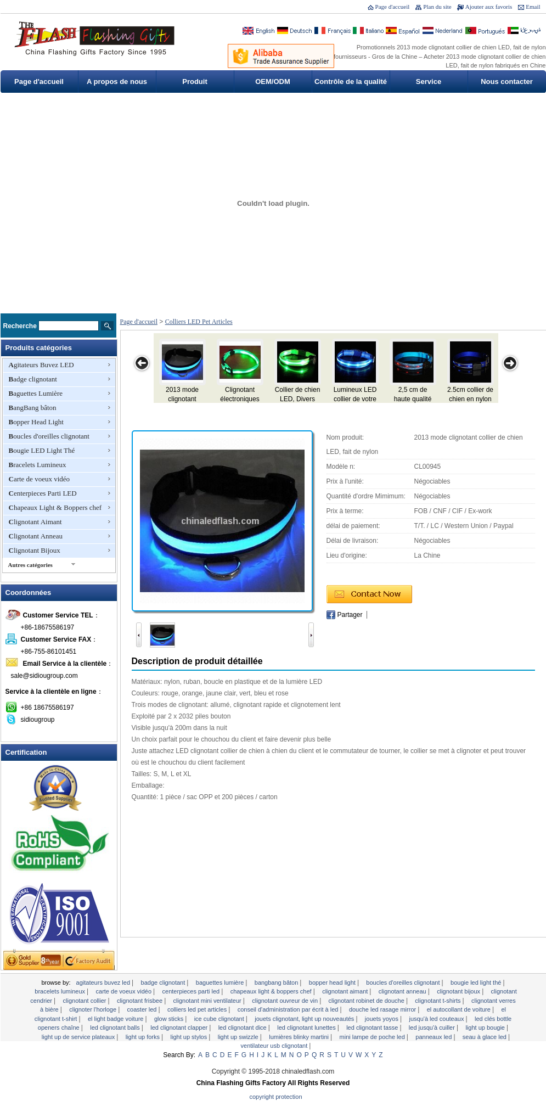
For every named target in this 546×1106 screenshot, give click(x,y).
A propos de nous (117, 81)
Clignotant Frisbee (140, 1000)
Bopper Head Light (36, 422)
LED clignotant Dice (243, 1027)
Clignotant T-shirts (438, 1000)
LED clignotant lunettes (307, 1027)
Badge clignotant (33, 379)
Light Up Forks (143, 1037)
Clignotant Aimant (35, 522)
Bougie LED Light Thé (42, 450)
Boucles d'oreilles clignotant (49, 436)
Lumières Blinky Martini (299, 1037)
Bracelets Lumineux (37, 465)
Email (533, 6)
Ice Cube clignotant (220, 1018)
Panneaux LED (434, 1037)
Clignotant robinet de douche (367, 1000)
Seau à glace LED (485, 1037)
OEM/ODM (272, 81)
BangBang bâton (33, 407)
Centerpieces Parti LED (43, 493)
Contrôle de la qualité (350, 81)
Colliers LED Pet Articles (199, 321)
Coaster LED (143, 1009)
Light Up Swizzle (239, 1037)
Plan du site (437, 6)
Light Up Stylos (190, 1037)
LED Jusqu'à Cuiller (433, 1027)
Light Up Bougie (485, 1027)
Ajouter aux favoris (489, 6)
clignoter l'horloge (93, 1009)
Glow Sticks (169, 1018)
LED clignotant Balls (116, 1027)
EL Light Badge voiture (116, 1018)
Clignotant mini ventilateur (208, 1000)
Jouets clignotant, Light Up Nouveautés (305, 1018)
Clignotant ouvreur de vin (285, 1000)
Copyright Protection (276, 1096)
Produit (194, 81)
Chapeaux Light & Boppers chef (55, 507)
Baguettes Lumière (36, 393)
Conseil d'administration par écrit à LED (289, 1009)
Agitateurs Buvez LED (41, 365)
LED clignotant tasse (372, 1027)
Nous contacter (507, 81)
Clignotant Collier (85, 1000)
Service (428, 81)
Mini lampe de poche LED (373, 1037)
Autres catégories (30, 565)
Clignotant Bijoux (34, 550)
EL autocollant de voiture (459, 1009)
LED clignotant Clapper (179, 1027)
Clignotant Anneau (36, 536)
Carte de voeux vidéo (39, 479)
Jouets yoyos (382, 1018)
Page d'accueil (392, 6)
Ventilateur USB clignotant (275, 1045)
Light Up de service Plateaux (79, 1037)
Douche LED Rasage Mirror (383, 1009)
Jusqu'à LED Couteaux (437, 1018)
